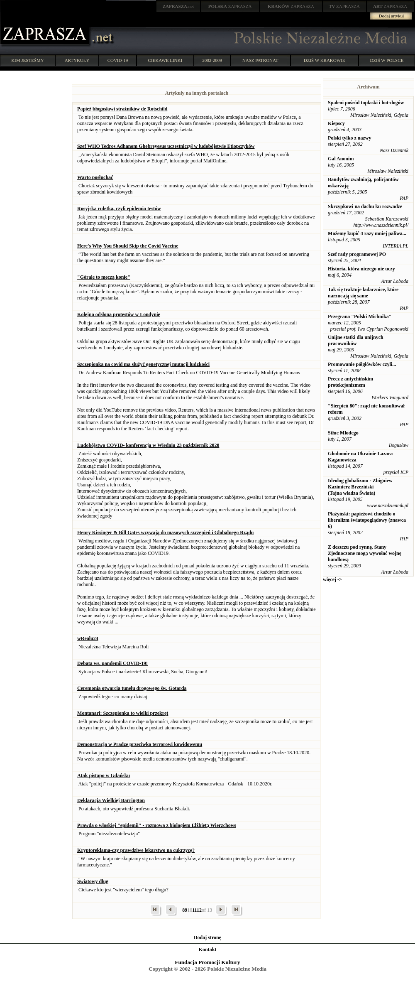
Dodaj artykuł (391, 15)
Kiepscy (336, 123)
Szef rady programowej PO (357, 254)
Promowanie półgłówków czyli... (362, 364)
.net (178, 6)
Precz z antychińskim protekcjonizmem (350, 382)
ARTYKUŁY (77, 60)
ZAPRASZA (230, 6)
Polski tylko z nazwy (349, 138)
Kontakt (208, 949)
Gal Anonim (341, 159)
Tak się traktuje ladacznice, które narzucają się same (363, 293)
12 (199, 910)
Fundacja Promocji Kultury (207, 962)
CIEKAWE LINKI (165, 60)
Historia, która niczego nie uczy (361, 269)
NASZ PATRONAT (260, 60)
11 (194, 910)
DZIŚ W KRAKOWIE (324, 60)
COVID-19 (117, 60)
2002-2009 (212, 60)
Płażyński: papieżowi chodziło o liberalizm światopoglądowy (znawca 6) (367, 520)
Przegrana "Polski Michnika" (359, 316)
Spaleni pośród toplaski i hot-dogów (366, 102)
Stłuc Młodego (343, 433)
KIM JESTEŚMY (27, 60)
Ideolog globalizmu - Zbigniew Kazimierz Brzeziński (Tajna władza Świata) (360, 487)
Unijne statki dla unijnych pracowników (355, 340)
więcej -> (332, 579)
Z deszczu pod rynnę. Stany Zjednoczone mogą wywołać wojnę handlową (364, 553)
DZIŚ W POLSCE (386, 60)
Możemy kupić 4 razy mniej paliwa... (367, 233)
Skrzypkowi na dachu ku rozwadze (365, 206)
